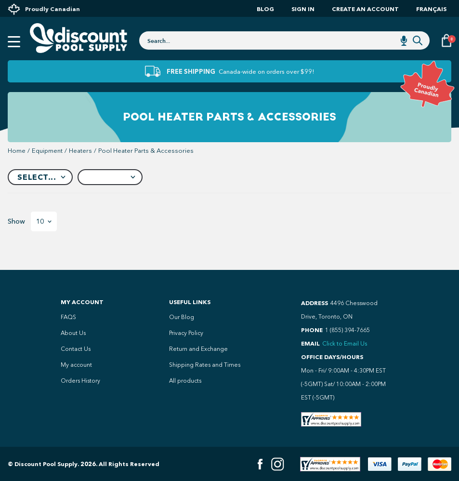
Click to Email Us (344, 343)
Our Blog (181, 317)
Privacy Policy (186, 333)
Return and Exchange (198, 349)
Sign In (303, 9)
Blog (265, 9)
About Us (73, 333)
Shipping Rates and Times (204, 364)
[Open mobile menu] (14, 42)
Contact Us (76, 349)
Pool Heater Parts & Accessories (146, 150)
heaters (80, 150)
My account (76, 364)
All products (185, 380)
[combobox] (284, 40)
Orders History (80, 380)
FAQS (68, 317)
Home (17, 150)
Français (431, 9)
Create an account (365, 9)
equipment (47, 150)
